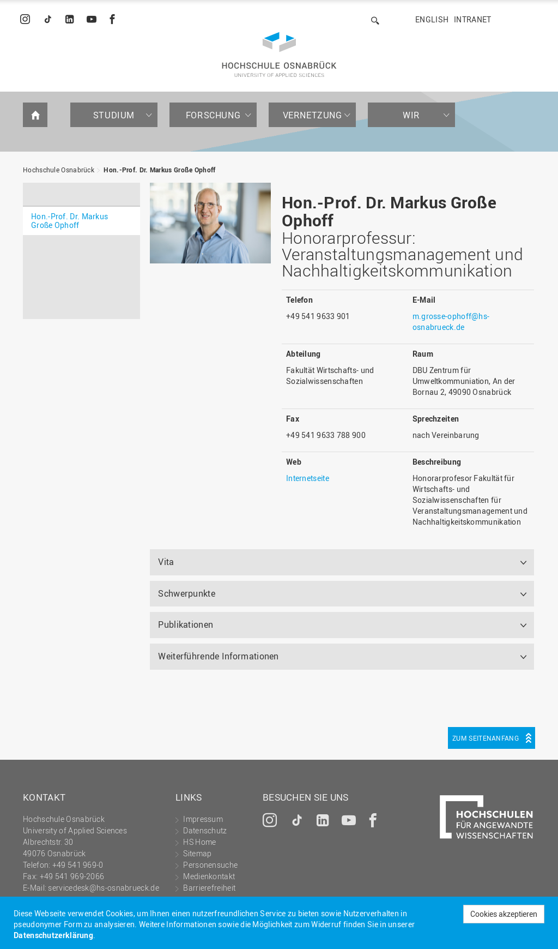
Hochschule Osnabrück (58, 169)
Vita (166, 562)
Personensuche (210, 865)
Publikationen (185, 624)
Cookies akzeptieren (503, 914)
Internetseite (307, 478)
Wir (411, 115)
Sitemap (197, 853)
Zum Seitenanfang (485, 738)
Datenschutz (205, 830)
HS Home (199, 842)
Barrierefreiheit (209, 887)
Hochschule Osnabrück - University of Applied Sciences (279, 54)
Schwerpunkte (186, 593)
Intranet (472, 19)
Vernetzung (312, 115)
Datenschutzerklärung (53, 935)
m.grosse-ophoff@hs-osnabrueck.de (451, 321)
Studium (114, 115)
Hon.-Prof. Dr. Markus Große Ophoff (159, 169)
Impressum (203, 819)
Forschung (213, 115)
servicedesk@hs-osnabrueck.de (103, 887)
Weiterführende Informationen (218, 656)
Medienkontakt (209, 876)
